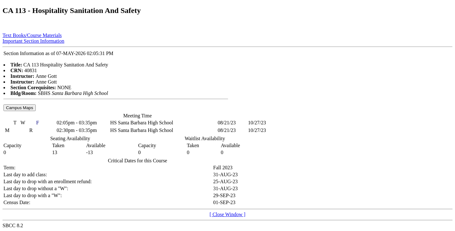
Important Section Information (33, 41)
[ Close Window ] (227, 214)
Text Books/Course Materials (32, 35)
